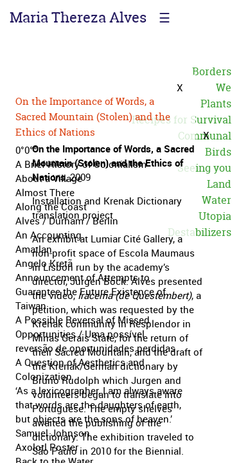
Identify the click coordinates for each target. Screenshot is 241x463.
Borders (211, 71)
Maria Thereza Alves (78, 17)
